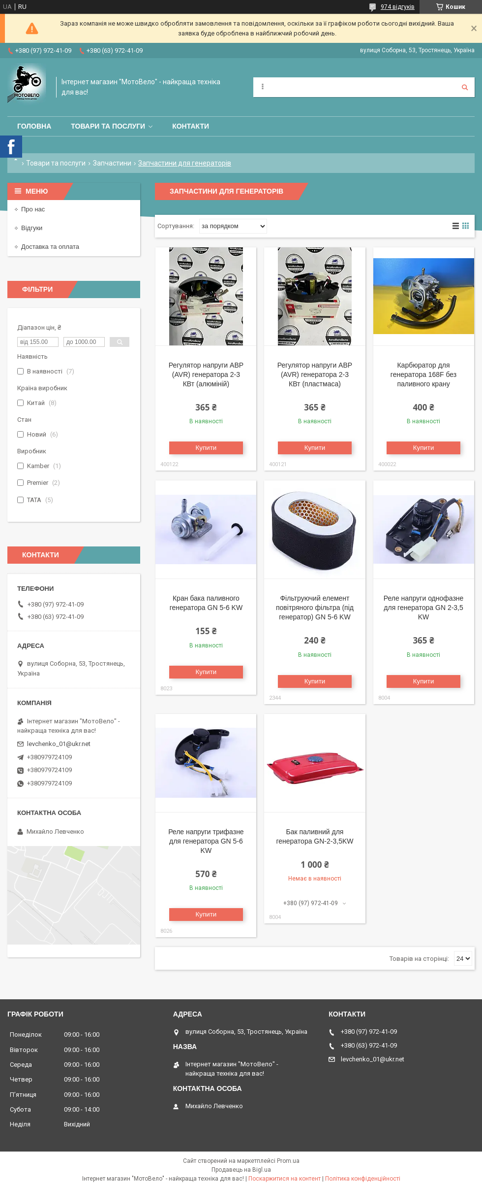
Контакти (190, 126)
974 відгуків (398, 6)
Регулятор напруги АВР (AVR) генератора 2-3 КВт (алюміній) (206, 374)
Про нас (33, 209)
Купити (206, 447)
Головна (34, 126)
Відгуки (31, 228)
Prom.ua (288, 1160)
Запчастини (112, 163)
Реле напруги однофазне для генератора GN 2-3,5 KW (424, 607)
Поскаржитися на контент (284, 1178)
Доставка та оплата (50, 246)
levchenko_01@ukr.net (58, 743)
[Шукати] (465, 87)
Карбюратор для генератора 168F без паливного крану (423, 374)
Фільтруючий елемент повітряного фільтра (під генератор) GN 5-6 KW (315, 607)
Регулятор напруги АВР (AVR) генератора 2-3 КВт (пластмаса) (314, 374)
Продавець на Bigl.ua (241, 1169)
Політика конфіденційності (362, 1178)
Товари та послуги (108, 126)
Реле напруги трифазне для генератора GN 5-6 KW (206, 841)
